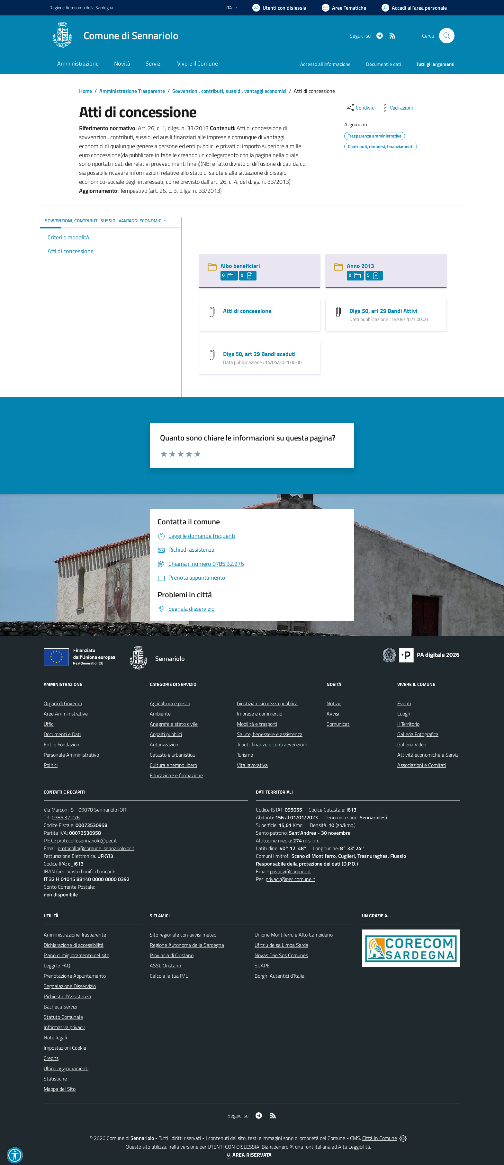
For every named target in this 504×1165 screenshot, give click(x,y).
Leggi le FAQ (57, 965)
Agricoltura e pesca (170, 703)
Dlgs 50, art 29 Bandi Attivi (383, 311)
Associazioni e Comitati (421, 765)
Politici (51, 765)
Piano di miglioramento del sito (76, 955)
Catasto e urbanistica (172, 755)
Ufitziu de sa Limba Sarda (281, 945)
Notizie (334, 703)
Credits (51, 1058)
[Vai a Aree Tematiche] (344, 7)
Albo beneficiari (240, 266)
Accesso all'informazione (325, 64)
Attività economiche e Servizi (428, 755)
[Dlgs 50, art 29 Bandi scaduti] (212, 354)
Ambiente (160, 713)
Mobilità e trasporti (257, 724)
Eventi (404, 703)
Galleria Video (411, 744)
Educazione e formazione (176, 775)
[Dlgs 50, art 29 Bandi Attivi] (338, 311)
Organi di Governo (63, 703)
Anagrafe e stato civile (174, 724)
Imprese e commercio (259, 713)
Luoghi (404, 713)
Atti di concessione (247, 311)
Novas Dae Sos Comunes (281, 955)
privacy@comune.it (290, 871)
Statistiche (55, 1078)
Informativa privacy (64, 1027)
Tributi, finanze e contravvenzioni (272, 744)
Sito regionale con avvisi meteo (183, 934)
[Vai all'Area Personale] (414, 7)
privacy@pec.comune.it (290, 879)
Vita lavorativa (252, 765)
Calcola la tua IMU (169, 976)
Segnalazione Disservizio (70, 986)
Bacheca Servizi (60, 1006)
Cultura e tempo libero (173, 765)
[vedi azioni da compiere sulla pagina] (396, 107)
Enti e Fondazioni (62, 744)
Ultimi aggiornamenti (66, 1068)
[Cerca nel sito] (447, 35)
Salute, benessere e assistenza (269, 734)
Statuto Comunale (63, 1017)
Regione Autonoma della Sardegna (187, 945)
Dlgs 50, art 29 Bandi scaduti (259, 354)
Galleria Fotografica (417, 734)
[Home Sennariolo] (114, 35)
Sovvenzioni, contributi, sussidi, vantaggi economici (229, 91)
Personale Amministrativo (71, 755)
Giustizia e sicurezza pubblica (267, 703)
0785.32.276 (66, 817)
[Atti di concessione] (212, 311)
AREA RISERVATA (248, 1155)
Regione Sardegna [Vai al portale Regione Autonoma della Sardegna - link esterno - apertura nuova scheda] (81, 7)
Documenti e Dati (62, 734)
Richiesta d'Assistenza (67, 996)
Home (85, 91)
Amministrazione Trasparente (132, 91)
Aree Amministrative (66, 713)
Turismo (245, 755)
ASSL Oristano (165, 965)
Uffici (49, 724)
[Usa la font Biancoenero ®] (279, 7)
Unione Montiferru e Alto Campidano (294, 934)
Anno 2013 (360, 266)
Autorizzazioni (164, 744)
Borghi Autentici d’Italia (279, 976)
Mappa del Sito (60, 1089)
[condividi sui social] (360, 107)
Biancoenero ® (277, 1147)
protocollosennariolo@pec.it (87, 840)
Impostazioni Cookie (65, 1048)
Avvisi (333, 713)
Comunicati (338, 724)
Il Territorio (408, 724)
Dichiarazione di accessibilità (74, 945)
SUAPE (262, 965)
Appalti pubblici (166, 734)
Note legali (55, 1037)
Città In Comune (379, 1138)
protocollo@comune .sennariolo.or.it (96, 848)
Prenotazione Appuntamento (75, 976)
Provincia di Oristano (172, 955)
